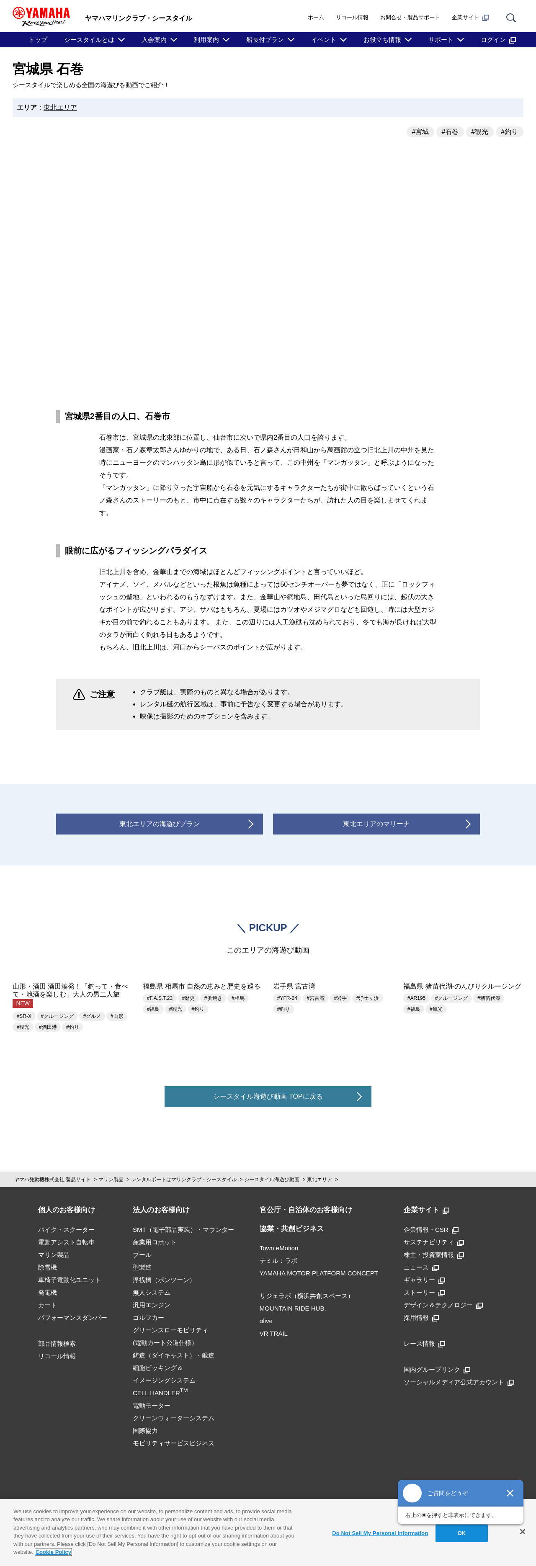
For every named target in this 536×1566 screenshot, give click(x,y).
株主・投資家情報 (434, 1254)
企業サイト (470, 17)
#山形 (117, 1016)
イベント (323, 39)
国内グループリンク (437, 1369)
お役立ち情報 (382, 39)
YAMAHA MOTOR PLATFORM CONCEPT (319, 1273)
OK (462, 1533)
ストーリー (424, 1292)
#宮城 (420, 131)
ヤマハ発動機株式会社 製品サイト (52, 1179)
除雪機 (47, 1267)
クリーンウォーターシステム (173, 1418)
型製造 (142, 1267)
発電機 (47, 1292)
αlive (266, 1320)
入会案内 (154, 39)
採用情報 (421, 1317)
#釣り (509, 131)
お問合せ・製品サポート (410, 17)
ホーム (316, 17)
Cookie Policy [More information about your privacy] (53, 1552)
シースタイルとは (89, 39)
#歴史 (188, 998)
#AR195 (416, 998)
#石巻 (450, 131)
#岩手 (340, 998)
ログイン (498, 40)
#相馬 (238, 998)
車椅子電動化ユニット (69, 1279)
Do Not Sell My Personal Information (380, 1533)
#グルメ (92, 1016)
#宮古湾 (316, 998)
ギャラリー (424, 1279)
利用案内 (206, 39)
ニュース (421, 1267)
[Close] (522, 1531)
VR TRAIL (274, 1333)
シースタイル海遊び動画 (271, 1179)
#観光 (479, 131)
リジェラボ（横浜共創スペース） (307, 1295)
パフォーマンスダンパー (72, 1317)
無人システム (151, 1292)
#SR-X (24, 1016)
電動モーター (151, 1405)
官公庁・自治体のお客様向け (306, 1210)
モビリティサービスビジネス (173, 1443)
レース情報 (424, 1343)
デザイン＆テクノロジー (443, 1304)
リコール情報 (352, 17)
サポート (441, 39)
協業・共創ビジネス (292, 1229)
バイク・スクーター (66, 1229)
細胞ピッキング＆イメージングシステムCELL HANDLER (164, 1380)
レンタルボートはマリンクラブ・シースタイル (184, 1179)
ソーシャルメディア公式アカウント (459, 1382)
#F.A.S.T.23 (160, 998)
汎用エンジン (151, 1304)
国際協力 (145, 1430)
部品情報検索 (57, 1343)
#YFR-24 (287, 998)
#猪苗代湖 (488, 998)
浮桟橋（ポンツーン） (164, 1279)
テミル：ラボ (278, 1260)
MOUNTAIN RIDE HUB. (293, 1308)
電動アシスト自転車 (66, 1242)
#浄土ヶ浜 (367, 998)
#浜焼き (213, 998)
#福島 (153, 1009)
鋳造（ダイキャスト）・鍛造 (173, 1355)
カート (47, 1304)
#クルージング (57, 1016)
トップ (37, 39)
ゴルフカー (148, 1317)
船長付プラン (265, 39)
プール (142, 1254)
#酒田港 (48, 1027)
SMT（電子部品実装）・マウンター (183, 1229)
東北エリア (60, 107)
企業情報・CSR (431, 1229)
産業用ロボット (155, 1242)
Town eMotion (279, 1248)
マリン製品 (111, 1179)
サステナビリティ (434, 1242)
